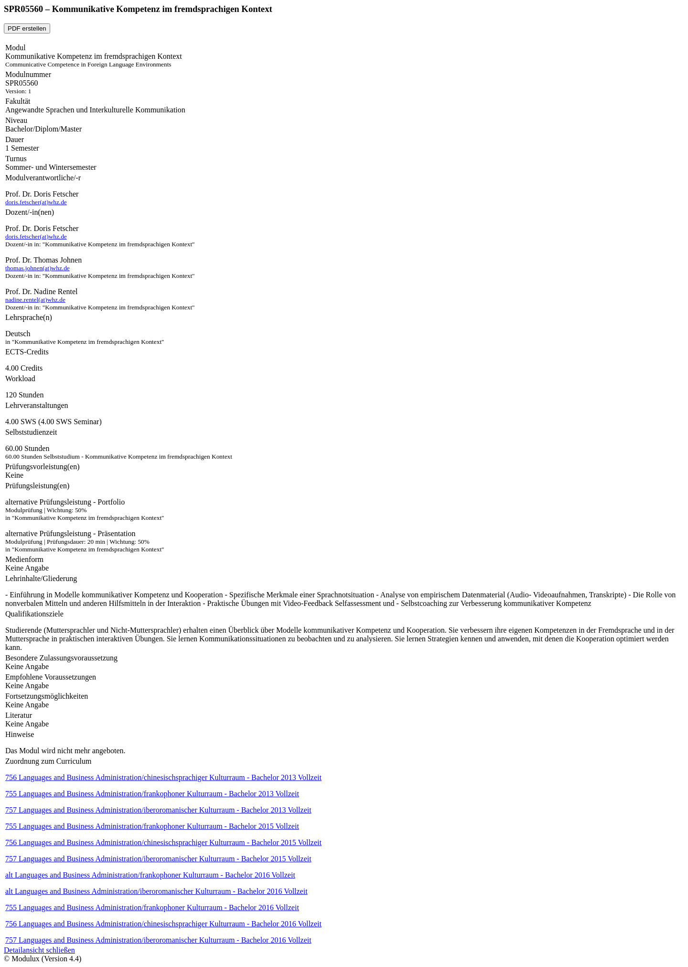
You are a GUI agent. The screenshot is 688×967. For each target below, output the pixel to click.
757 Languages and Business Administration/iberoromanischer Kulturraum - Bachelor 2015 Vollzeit (158, 859)
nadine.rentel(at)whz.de (35, 299)
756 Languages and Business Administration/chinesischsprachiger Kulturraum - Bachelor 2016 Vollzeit (163, 924)
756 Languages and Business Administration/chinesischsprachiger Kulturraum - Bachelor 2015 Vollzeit (163, 842)
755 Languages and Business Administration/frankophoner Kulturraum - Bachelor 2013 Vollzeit (152, 794)
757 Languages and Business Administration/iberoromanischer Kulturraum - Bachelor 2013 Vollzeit (158, 810)
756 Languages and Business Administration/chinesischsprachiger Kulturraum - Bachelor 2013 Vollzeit (163, 777)
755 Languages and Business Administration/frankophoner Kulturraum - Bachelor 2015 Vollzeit (152, 826)
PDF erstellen (27, 28)
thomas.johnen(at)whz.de (37, 268)
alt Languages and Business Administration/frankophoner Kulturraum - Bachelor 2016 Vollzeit (150, 875)
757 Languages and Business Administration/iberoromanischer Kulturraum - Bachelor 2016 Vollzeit (158, 940)
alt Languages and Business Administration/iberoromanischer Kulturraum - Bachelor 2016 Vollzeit (156, 891)
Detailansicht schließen (39, 950)
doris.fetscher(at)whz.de (36, 202)
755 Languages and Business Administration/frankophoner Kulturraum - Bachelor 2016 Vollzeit (152, 907)
